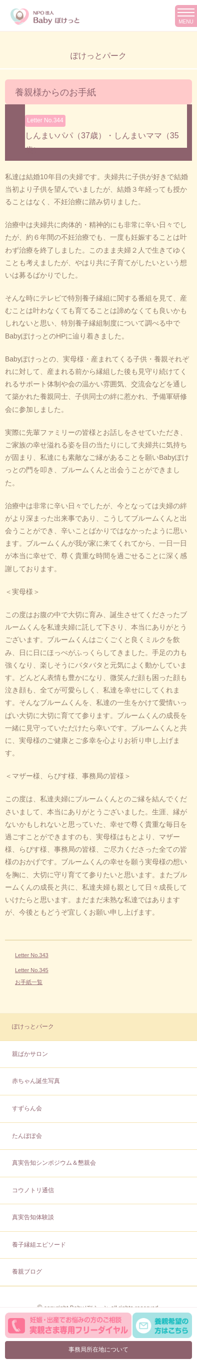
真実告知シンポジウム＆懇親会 (54, 1162)
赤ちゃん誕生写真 (36, 1080)
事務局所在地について (98, 1349)
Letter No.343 (31, 955)
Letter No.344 (45, 120)
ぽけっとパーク (33, 1026)
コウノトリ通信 (33, 1190)
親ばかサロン (30, 1053)
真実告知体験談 (33, 1217)
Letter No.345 (31, 970)
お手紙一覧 (28, 982)
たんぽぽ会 (27, 1135)
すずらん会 (27, 1108)
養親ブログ (27, 1271)
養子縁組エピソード (39, 1244)
